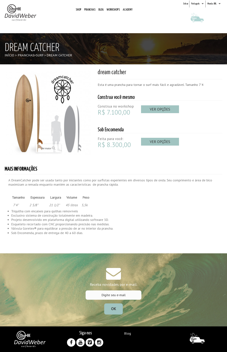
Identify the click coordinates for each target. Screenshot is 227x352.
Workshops (113, 9)
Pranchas (89, 9)
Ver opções (160, 109)
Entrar (185, 4)
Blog (101, 9)
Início (9, 55)
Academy (127, 9)
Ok (113, 308)
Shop (78, 9)
